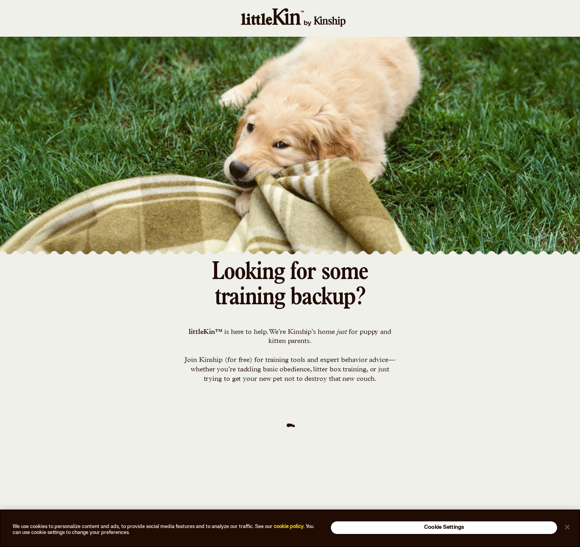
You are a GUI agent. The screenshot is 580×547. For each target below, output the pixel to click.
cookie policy (289, 526)
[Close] (567, 527)
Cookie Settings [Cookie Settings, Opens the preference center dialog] (444, 527)
